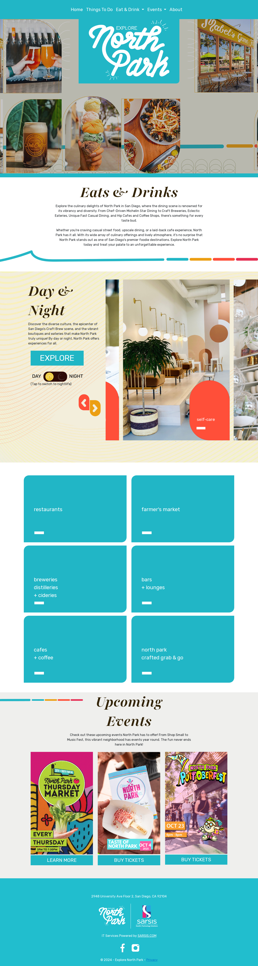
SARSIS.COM (147, 936)
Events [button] (155, 9)
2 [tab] (176, 441)
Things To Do (99, 9)
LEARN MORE (62, 860)
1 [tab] (170, 441)
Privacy (152, 960)
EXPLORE (57, 358)
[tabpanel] (161, 359)
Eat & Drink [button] (128, 9)
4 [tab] (188, 441)
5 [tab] (194, 441)
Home (77, 9)
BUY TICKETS (129, 860)
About (176, 9)
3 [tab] (182, 441)
